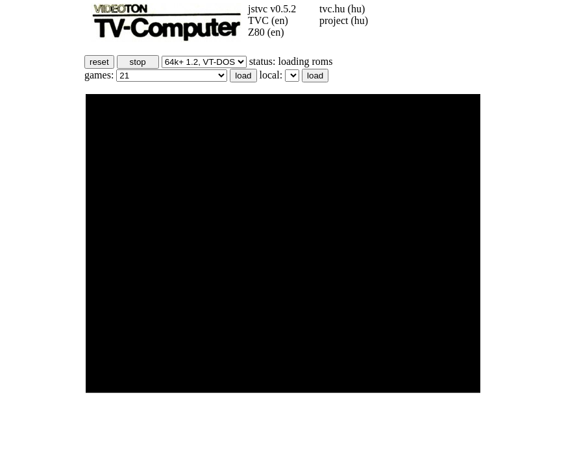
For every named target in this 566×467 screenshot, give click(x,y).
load (243, 75)
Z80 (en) (266, 32)
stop (138, 62)
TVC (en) (268, 20)
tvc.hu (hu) (342, 8)
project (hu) (343, 20)
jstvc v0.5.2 (272, 8)
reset (99, 62)
